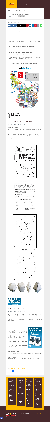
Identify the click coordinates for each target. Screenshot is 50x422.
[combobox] (13, 16)
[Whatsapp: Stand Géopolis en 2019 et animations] (41, 25)
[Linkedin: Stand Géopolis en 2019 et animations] (33, 25)
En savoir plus (11, 400)
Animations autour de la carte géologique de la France (19, 367)
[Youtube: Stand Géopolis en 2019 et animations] (35, 25)
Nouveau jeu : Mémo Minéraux (17, 308)
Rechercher (21, 16)
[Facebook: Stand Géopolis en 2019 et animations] (12, 25)
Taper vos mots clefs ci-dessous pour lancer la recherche (19, 14)
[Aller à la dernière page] (18, 371)
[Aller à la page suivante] (16, 371)
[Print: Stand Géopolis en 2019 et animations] (38, 25)
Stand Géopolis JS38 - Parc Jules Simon (21, 32)
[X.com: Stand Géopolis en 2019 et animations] (21, 25)
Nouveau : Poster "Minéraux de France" (16, 365)
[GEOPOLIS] (11, 4)
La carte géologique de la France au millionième (18, 368)
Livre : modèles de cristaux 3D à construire (21, 121)
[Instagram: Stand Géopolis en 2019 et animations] (30, 25)
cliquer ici (30, 323)
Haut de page (39, 413)
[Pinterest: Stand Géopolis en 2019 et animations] (27, 25)
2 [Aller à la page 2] (14, 371)
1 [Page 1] (12, 371)
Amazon (36, 323)
